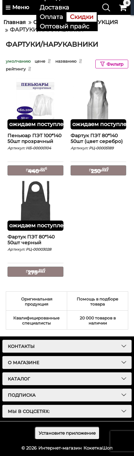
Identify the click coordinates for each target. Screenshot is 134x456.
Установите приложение (67, 433)
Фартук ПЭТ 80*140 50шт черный (35, 243)
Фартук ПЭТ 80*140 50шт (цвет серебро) (99, 141)
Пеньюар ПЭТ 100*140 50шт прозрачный (35, 141)
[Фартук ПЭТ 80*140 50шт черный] (35, 205)
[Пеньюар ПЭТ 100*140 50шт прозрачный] (35, 104)
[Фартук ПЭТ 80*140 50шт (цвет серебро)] (99, 104)
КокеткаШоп (98, 448)
